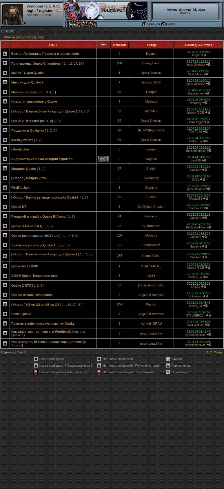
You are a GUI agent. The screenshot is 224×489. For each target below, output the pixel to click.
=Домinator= (151, 226)
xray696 (151, 159)
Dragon (151, 53)
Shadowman (195, 93)
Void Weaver (195, 325)
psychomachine (151, 333)
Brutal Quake (21, 314)
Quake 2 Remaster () (32, 121)
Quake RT (18, 206)
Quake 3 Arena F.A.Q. (27, 226)
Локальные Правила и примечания (51, 53)
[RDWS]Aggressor (151, 130)
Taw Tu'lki (195, 131)
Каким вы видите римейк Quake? (52, 197)
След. (218, 352)
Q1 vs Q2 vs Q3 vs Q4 (42, 304)
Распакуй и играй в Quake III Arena (38, 216)
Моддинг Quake (23, 168)
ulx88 (151, 275)
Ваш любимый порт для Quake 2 (52, 111)
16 (70, 63)
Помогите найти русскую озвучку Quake (42, 323)
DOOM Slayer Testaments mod (34, 275)
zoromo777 (195, 208)
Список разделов (17, 37)
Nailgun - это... (37, 178)
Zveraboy (196, 103)
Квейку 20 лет (22, 140)
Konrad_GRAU (151, 323)
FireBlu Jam (20, 187)
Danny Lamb (151, 63)
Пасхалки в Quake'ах (27, 130)
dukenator (195, 296)
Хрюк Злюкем (195, 64)
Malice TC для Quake (27, 72)
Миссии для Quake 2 (27, 82)
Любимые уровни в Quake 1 (33, 245)
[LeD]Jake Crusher (151, 206)
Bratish (151, 168)
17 (75, 63)
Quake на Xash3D (24, 266)
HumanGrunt (151, 255)
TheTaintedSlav (195, 150)
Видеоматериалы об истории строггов (41, 159)
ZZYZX (195, 286)
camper (151, 149)
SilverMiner (195, 74)
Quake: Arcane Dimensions (32, 295)
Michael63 (195, 198)
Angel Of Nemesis (151, 295)
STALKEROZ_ (151, 266)
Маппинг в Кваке (24, 92)
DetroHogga (195, 122)
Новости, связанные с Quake (34, 101)
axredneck (151, 178)
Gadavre (195, 170)
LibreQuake (20, 149)
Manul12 (151, 111)
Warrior (151, 304)
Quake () (35, 235)
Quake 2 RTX (21, 285)
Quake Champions (46, 63)
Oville (195, 179)
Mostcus (151, 101)
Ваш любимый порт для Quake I (51, 254)
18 (80, 63)
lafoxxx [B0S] (151, 82)
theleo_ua (195, 141)
